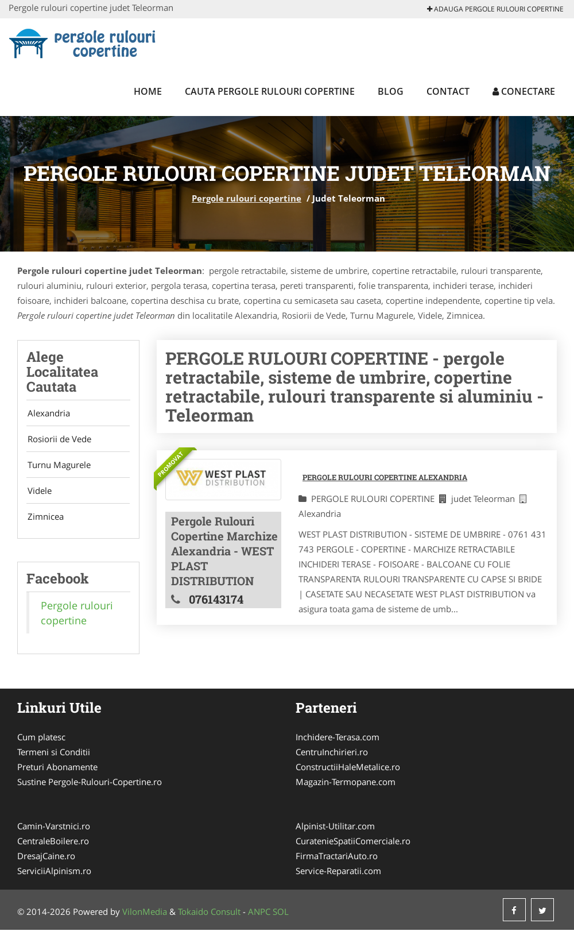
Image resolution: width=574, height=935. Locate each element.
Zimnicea (44, 521)
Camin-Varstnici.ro (53, 831)
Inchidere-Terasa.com (337, 742)
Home (148, 91)
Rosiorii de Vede (58, 440)
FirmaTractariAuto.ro (337, 861)
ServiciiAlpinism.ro (54, 876)
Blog (391, 91)
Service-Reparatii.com (338, 876)
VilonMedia (144, 916)
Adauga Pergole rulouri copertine (495, 9)
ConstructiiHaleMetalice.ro (348, 772)
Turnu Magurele (58, 467)
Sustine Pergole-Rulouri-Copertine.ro (89, 787)
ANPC (259, 916)
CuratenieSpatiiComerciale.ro (353, 846)
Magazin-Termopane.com (345, 787)
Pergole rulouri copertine (246, 198)
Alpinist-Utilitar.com (335, 831)
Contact (448, 91)
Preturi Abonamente (57, 772)
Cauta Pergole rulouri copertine (270, 91)
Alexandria (47, 413)
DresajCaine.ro (46, 861)
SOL (281, 916)
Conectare (523, 91)
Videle (38, 494)
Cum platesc (41, 742)
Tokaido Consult (209, 916)
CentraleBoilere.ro (53, 846)
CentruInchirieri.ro (332, 757)
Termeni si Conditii (53, 757)
